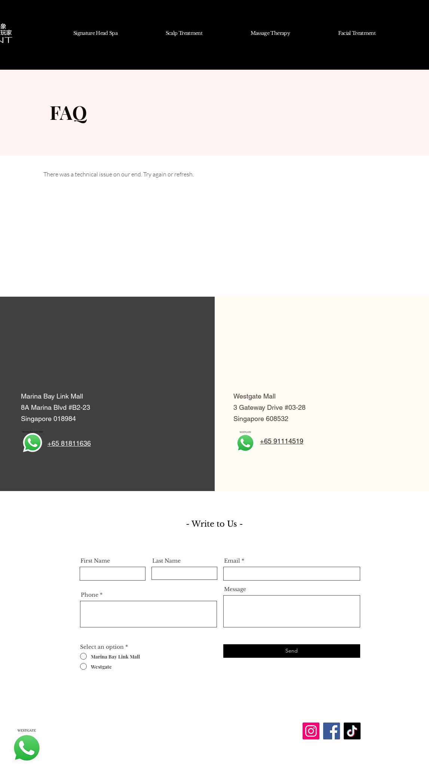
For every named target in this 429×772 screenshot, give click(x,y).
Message (235, 589)
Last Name (166, 560)
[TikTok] (352, 731)
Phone (89, 594)
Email (232, 560)
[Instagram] (311, 731)
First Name (95, 560)
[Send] (291, 651)
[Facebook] (331, 731)
